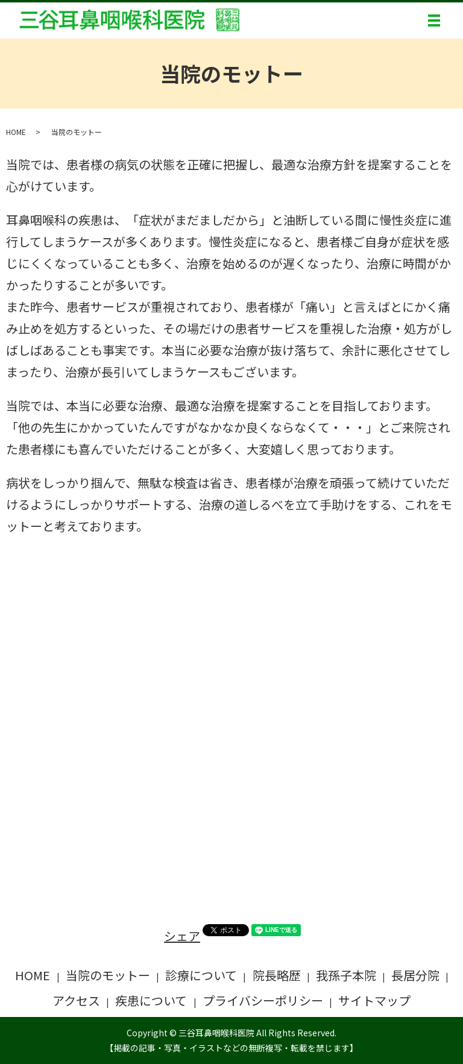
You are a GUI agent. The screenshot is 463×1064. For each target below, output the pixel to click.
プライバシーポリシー (263, 1000)
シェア (182, 936)
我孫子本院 (346, 975)
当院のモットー (108, 975)
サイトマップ (374, 1000)
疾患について (151, 1000)
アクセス (76, 1000)
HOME (16, 132)
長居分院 (415, 975)
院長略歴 (277, 975)
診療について (201, 975)
